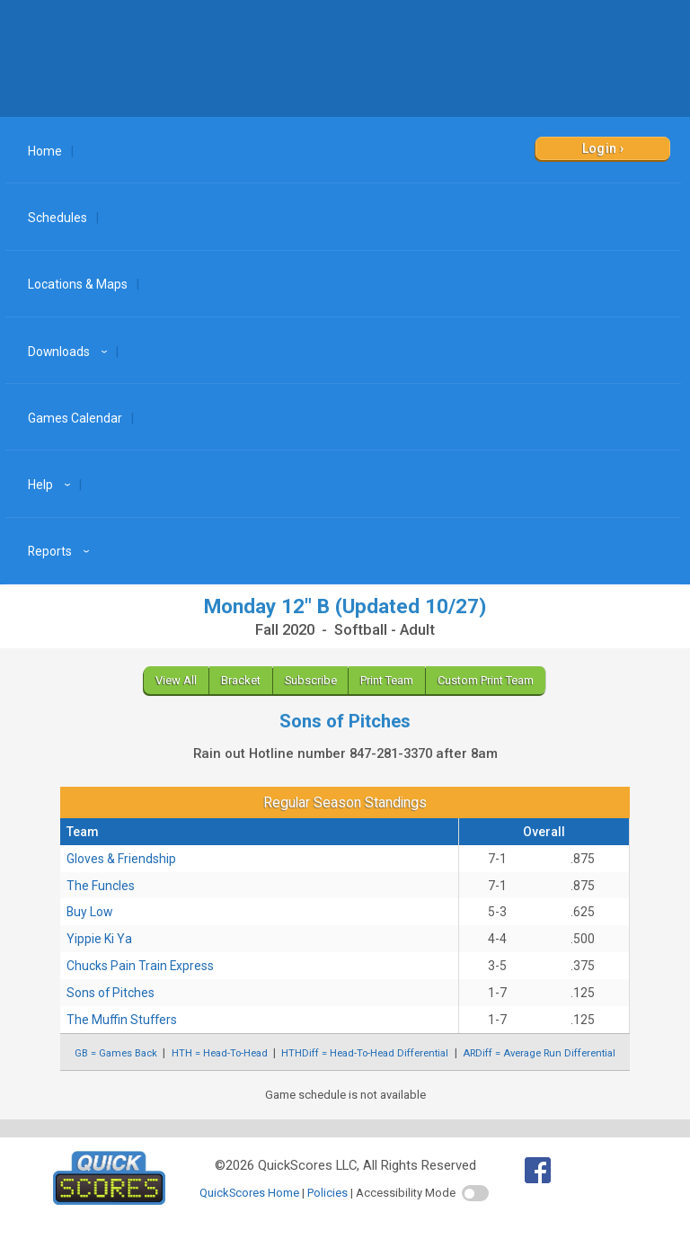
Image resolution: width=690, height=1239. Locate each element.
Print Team (386, 680)
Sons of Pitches (110, 992)
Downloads (70, 351)
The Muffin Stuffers (121, 1019)
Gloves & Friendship (121, 858)
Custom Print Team (486, 680)
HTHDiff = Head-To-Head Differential (364, 1053)
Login (599, 148)
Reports (61, 551)
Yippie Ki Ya (99, 938)
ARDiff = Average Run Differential (539, 1053)
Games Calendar (75, 418)
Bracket (241, 680)
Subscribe (311, 680)
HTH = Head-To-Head (220, 1053)
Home (45, 151)
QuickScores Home (249, 1192)
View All (176, 680)
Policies (327, 1192)
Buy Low (89, 912)
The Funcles (100, 885)
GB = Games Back (116, 1053)
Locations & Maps (78, 284)
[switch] (475, 1193)
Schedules (57, 217)
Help (51, 484)
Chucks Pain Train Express (140, 965)
